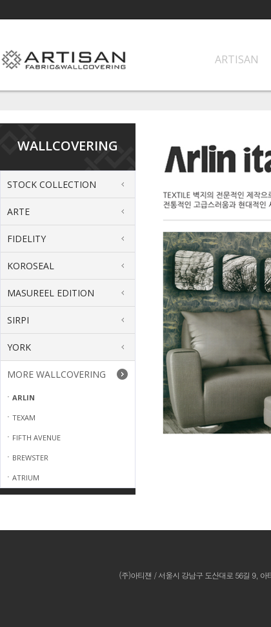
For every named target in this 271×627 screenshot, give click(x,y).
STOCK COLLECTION (51, 184)
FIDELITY (26, 238)
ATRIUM (25, 477)
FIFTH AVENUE (36, 437)
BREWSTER (30, 457)
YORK (19, 347)
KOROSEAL (30, 266)
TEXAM (23, 417)
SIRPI (18, 320)
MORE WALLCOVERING (56, 374)
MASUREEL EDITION (50, 293)
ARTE (18, 211)
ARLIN (23, 397)
